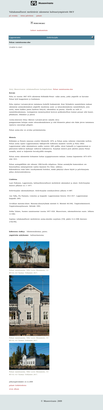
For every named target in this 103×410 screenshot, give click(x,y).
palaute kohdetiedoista (17, 385)
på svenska (13, 16)
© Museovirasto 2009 (51, 401)
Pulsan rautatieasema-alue (63, 89)
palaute (39, 16)
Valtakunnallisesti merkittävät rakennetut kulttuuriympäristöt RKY (41, 12)
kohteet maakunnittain (39, 30)
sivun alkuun (14, 389)
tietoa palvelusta (27, 16)
